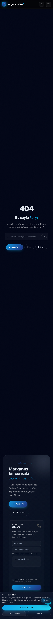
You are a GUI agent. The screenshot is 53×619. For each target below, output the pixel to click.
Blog (29, 247)
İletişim (41, 247)
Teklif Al (18, 504)
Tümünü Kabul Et (26, 608)
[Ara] (41, 4)
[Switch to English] (46, 600)
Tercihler (39, 614)
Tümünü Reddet (14, 614)
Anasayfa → (14, 247)
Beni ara (26, 587)
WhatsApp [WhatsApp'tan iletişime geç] (19, 512)
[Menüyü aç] (48, 4)
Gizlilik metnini (19, 580)
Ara (44, 237)
